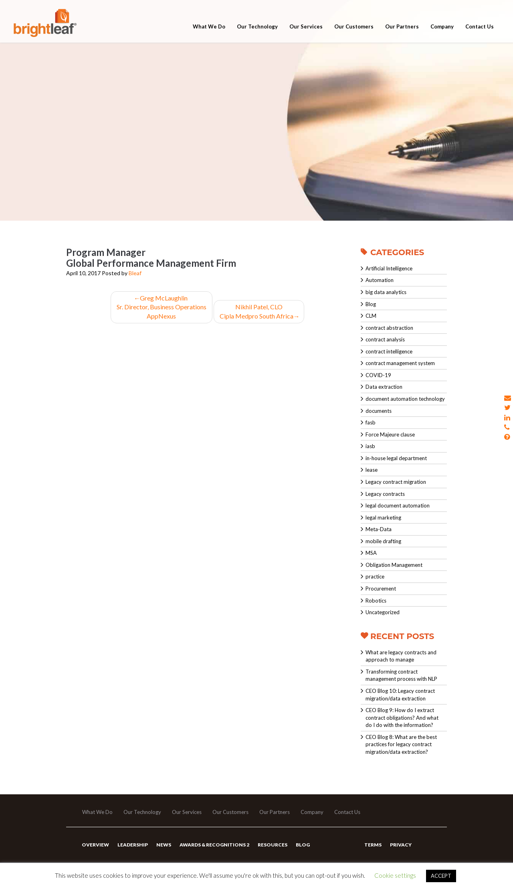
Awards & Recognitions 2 (214, 845)
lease (372, 470)
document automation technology (405, 399)
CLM (371, 316)
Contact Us (479, 29)
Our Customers (354, 29)
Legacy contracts (385, 494)
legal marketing (383, 517)
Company (442, 29)
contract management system (400, 363)
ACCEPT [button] (441, 876)
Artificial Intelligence (389, 268)
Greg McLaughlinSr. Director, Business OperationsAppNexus (161, 307)
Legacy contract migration (396, 482)
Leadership (132, 845)
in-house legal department (396, 458)
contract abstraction (389, 328)
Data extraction (384, 387)
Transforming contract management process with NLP (401, 675)
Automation (380, 280)
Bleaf (135, 273)
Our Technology (257, 29)
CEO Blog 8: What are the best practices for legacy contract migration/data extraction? (401, 744)
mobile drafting (383, 541)
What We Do (209, 29)
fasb (371, 422)
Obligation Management (394, 565)
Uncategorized (383, 612)
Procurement (381, 588)
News (163, 845)
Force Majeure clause (390, 434)
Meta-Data (379, 529)
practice (375, 576)
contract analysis (385, 339)
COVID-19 (378, 375)
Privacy (401, 845)
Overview (95, 845)
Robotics (376, 600)
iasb (370, 446)
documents (379, 411)
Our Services (306, 29)
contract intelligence (389, 351)
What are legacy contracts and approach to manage (401, 656)
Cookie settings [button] (395, 875)
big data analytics (386, 292)
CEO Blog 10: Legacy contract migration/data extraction (400, 695)
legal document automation (398, 505)
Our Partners (402, 29)
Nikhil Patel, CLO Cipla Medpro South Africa (259, 311)
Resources (272, 845)
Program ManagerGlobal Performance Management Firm (151, 257)
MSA (371, 553)
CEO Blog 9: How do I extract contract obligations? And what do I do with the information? (402, 717)
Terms (373, 845)
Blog (371, 304)
